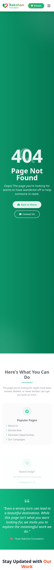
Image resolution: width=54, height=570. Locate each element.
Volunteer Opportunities (20, 438)
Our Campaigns (15, 443)
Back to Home (27, 206)
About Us (12, 429)
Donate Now (13, 434)
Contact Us (27, 216)
